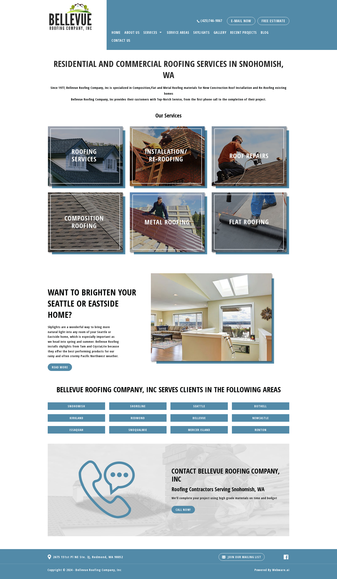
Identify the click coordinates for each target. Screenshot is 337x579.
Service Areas (178, 32)
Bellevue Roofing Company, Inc (98, 570)
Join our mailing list (241, 557)
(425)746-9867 (211, 20)
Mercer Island (199, 430)
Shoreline (138, 406)
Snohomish (76, 406)
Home (116, 32)
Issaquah (76, 430)
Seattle (199, 406)
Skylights (201, 32)
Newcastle (260, 418)
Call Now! (183, 510)
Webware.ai (281, 570)
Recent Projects (243, 32)
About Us (132, 32)
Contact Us (121, 40)
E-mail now (241, 21)
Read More (60, 367)
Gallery (220, 32)
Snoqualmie (138, 430)
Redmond (138, 418)
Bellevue (199, 418)
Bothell (260, 406)
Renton (261, 430)
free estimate (273, 21)
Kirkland (76, 418)
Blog (265, 32)
